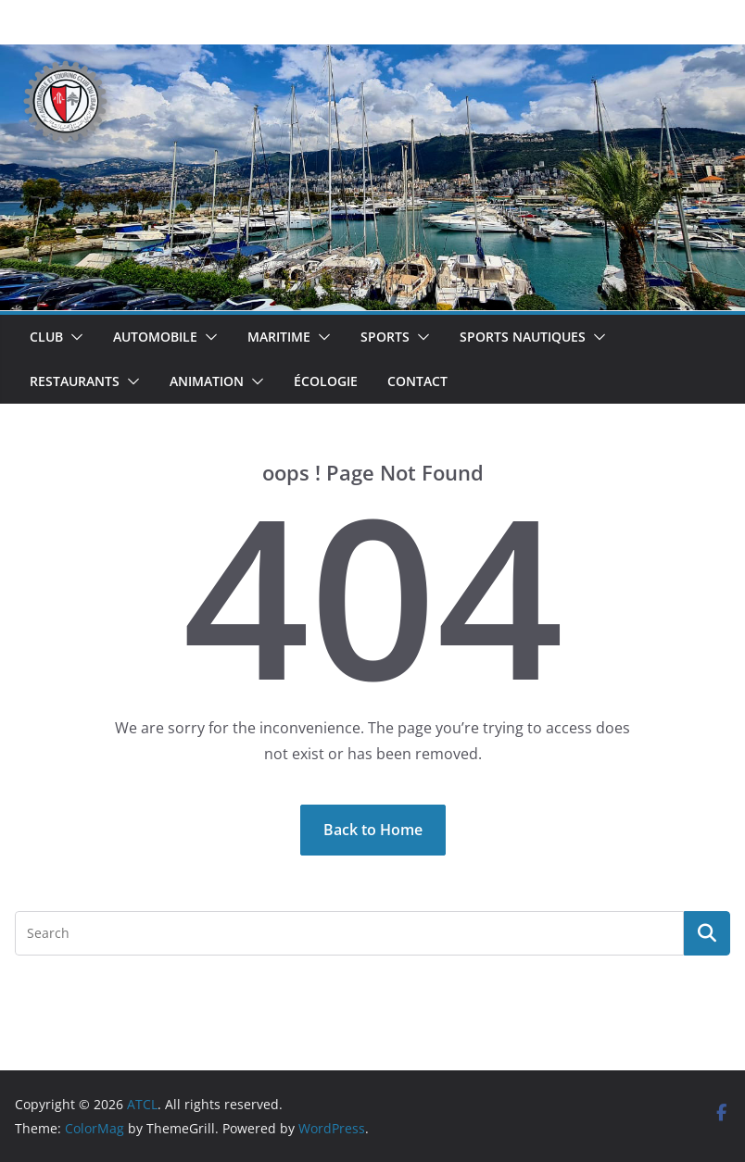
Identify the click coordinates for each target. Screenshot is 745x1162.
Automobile (155, 336)
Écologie (326, 381)
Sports (385, 336)
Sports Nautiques (523, 336)
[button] (73, 337)
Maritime (278, 336)
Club (46, 336)
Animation (207, 381)
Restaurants (75, 381)
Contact (417, 381)
